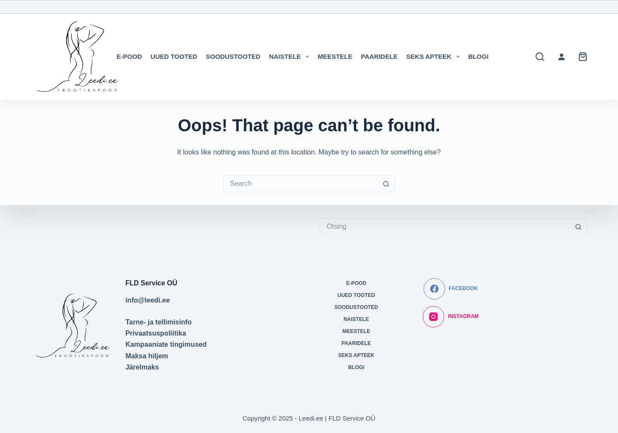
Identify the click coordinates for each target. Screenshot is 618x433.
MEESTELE (335, 56)
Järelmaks (142, 367)
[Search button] (386, 183)
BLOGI (478, 56)
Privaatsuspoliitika (155, 333)
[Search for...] (300, 183)
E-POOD (129, 56)
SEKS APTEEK (434, 56)
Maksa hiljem (146, 356)
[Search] (540, 56)
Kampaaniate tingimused (165, 344)
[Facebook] (451, 289)
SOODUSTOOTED (233, 56)
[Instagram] (451, 316)
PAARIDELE (379, 56)
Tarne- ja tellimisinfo (158, 322)
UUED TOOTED (174, 56)
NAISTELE (290, 56)
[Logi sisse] (561, 56)
